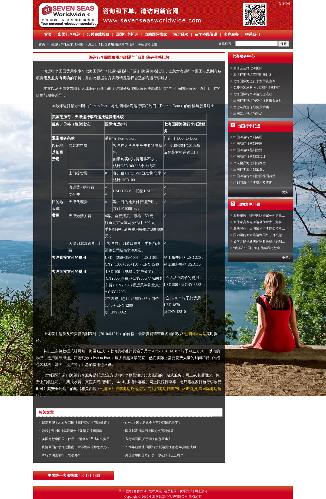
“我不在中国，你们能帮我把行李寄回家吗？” (265, 248)
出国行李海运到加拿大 (249, 169)
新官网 (284, 4)
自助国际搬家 (155, 34)
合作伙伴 (140, 491)
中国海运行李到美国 (247, 144)
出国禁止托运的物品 (247, 113)
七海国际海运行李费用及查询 (254, 81)
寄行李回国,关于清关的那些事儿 (148, 439)
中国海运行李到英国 (247, 137)
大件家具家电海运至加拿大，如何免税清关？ (265, 222)
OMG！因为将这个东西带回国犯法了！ (153, 423)
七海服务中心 (243, 56)
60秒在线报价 (98, 34)
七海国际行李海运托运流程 (252, 94)
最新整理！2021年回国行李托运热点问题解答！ (76, 423)
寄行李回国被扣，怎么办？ (61, 455)
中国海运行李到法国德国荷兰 (254, 176)
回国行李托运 (126, 34)
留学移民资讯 (206, 34)
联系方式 (185, 491)
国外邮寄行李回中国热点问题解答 (149, 431)
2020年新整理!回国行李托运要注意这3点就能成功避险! (164, 447)
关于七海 (124, 491)
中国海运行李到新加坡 (249, 156)
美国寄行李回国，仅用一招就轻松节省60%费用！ (77, 439)
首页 (48, 34)
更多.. (286, 192)
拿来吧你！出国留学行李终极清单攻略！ (262, 228)
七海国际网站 (195, 334)
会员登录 (170, 491)
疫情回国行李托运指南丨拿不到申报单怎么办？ (76, 447)
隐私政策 (155, 491)
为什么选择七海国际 (247, 68)
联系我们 (252, 34)
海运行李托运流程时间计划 (252, 75)
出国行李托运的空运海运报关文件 (257, 101)
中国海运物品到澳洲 (247, 150)
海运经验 (180, 34)
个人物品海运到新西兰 (249, 163)
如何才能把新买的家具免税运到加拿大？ (262, 241)
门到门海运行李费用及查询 (252, 182)
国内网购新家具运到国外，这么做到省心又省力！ (269, 235)
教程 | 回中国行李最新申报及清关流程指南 (72, 431)
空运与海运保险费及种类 (251, 107)
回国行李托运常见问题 (67, 44)
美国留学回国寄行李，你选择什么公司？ (154, 455)
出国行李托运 (69, 34)
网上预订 (201, 491)
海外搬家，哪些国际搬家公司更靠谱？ (260, 215)
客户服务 (231, 34)
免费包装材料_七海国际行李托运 (256, 88)
